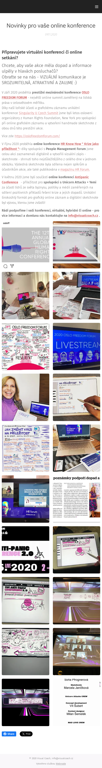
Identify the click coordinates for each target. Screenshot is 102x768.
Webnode (61, 763)
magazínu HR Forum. (75, 169)
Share (9, 734)
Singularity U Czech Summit (38, 113)
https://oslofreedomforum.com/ (37, 136)
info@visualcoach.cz (83, 216)
